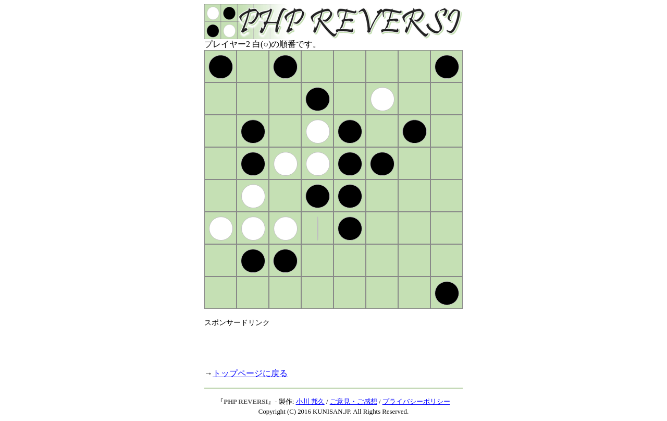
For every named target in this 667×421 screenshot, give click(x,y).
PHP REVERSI (246, 401)
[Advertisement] (326, 343)
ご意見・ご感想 (353, 401)
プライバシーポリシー (416, 401)
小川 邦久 (310, 401)
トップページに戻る (250, 373)
